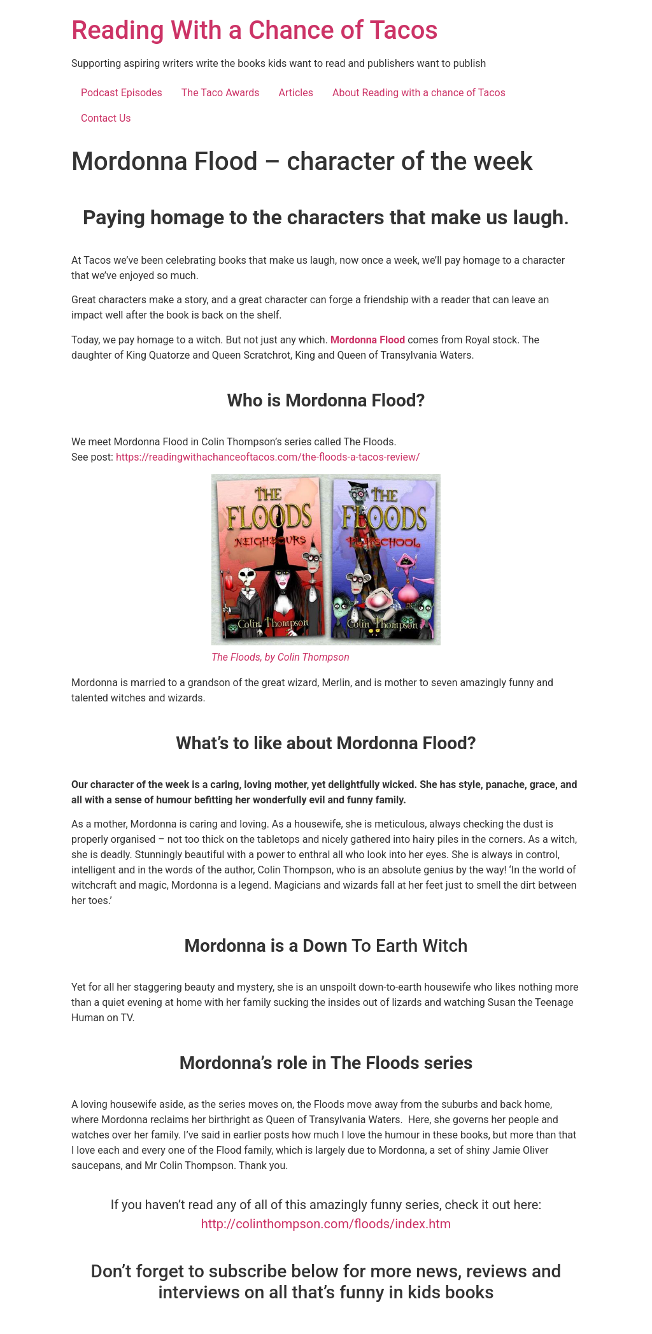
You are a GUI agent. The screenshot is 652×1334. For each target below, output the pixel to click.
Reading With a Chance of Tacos (254, 30)
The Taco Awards (220, 93)
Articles (296, 93)
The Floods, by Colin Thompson (280, 657)
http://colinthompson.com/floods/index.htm (326, 1223)
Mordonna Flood (369, 340)
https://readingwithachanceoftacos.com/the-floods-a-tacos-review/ (268, 457)
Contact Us (106, 118)
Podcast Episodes (121, 93)
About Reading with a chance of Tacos (419, 93)
